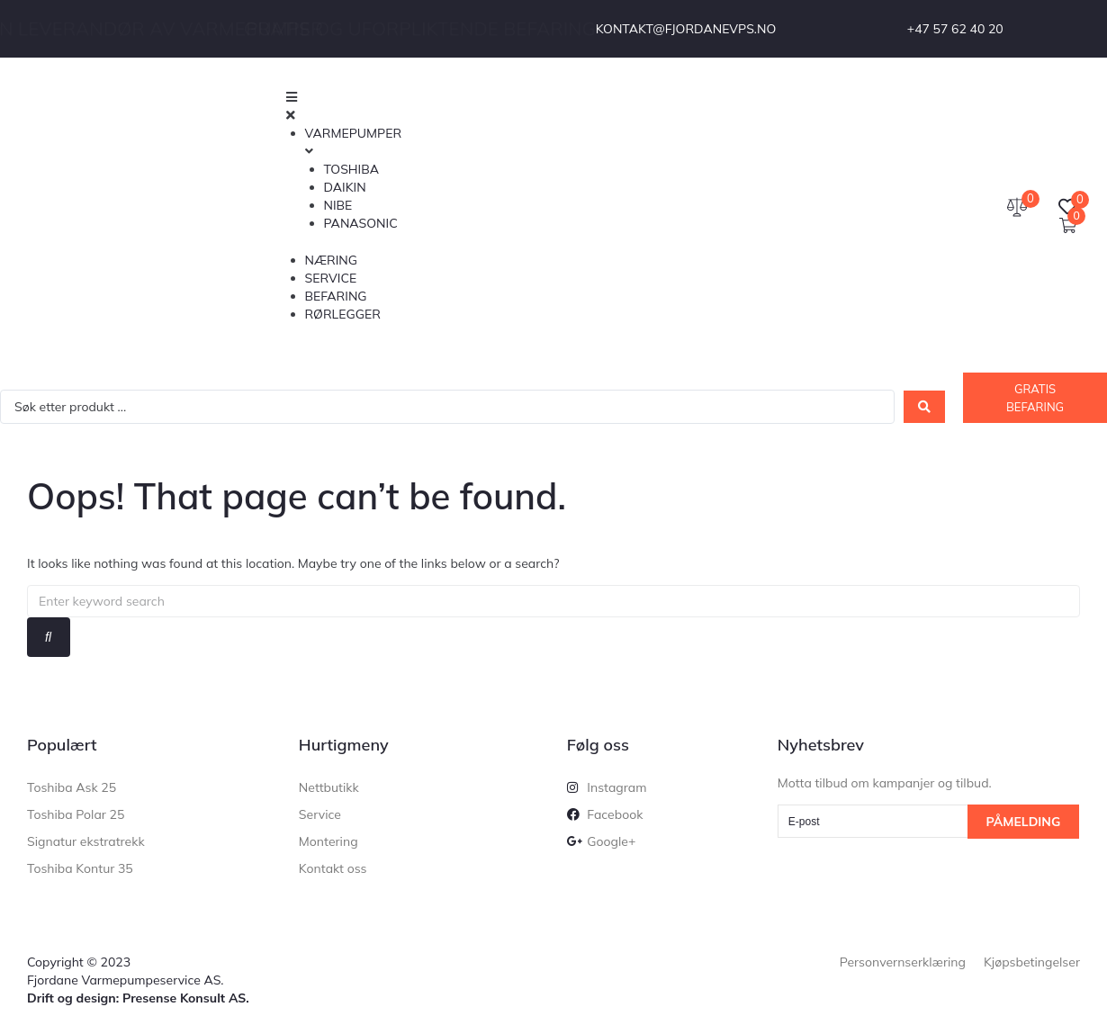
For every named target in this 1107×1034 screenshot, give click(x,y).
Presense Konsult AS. (185, 998)
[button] (575, 106)
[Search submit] (924, 407)
